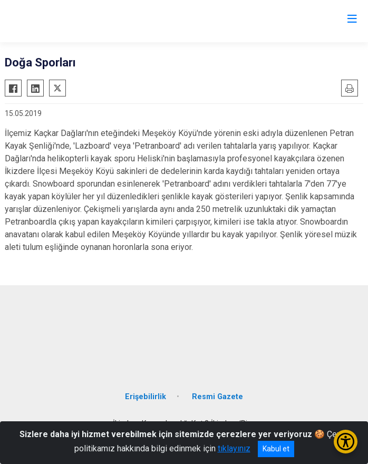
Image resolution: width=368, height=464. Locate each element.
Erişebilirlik (145, 396)
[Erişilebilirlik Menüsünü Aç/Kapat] (345, 441)
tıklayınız (234, 448)
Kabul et (276, 448)
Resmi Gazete (217, 396)
